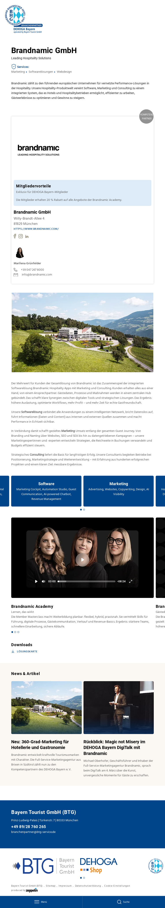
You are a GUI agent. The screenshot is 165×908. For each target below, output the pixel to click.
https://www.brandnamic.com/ (36, 229)
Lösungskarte (24, 652)
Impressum (65, 886)
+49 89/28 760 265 (28, 826)
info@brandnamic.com (33, 274)
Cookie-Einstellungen (117, 886)
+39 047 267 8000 (29, 269)
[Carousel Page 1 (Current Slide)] (81, 509)
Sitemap (51, 886)
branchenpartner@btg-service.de (33, 831)
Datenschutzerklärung (88, 886)
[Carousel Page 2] (84, 509)
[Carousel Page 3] (18, 632)
